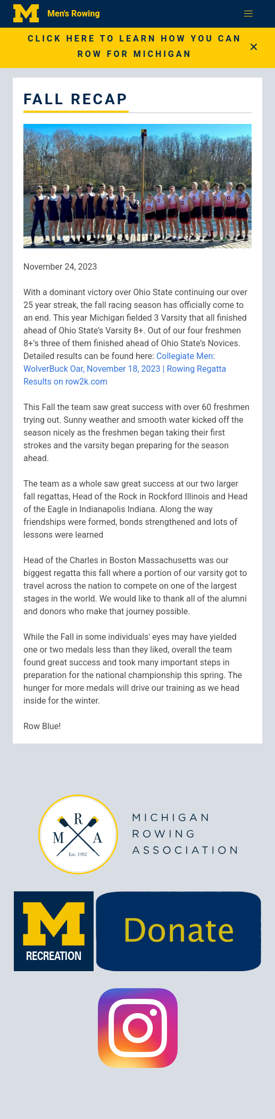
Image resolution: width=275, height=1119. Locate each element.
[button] (248, 14)
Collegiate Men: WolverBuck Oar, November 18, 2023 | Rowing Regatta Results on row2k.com (124, 369)
